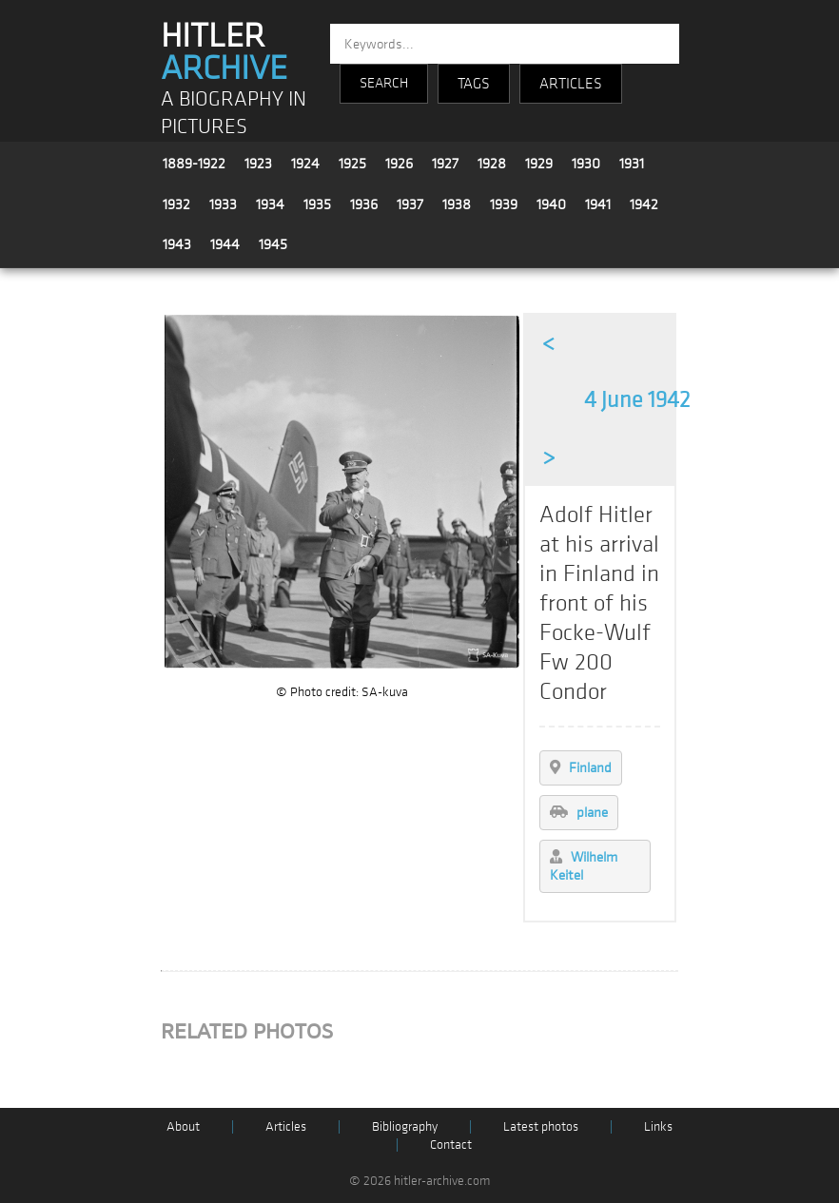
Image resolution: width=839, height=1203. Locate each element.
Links (658, 1126)
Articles (285, 1126)
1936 (364, 204)
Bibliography (405, 1126)
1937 (410, 204)
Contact (451, 1144)
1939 (503, 204)
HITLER (224, 52)
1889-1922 (194, 163)
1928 (492, 163)
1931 (631, 163)
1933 (223, 204)
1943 (177, 244)
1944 (225, 244)
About (183, 1126)
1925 (352, 163)
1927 (445, 163)
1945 (273, 244)
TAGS (474, 83)
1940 (551, 204)
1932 (176, 204)
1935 (317, 204)
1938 (456, 204)
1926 (399, 163)
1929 (539, 163)
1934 (270, 204)
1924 (305, 163)
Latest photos (540, 1126)
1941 (598, 204)
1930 (586, 163)
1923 (258, 163)
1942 (644, 204)
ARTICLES (570, 83)
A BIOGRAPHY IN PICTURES (233, 113)
